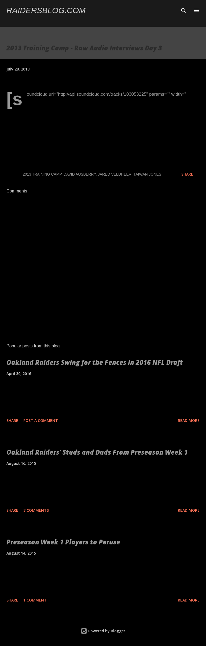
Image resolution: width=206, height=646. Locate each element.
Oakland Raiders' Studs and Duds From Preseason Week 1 (97, 452)
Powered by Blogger (103, 630)
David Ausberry (80, 174)
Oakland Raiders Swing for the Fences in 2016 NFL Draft (94, 362)
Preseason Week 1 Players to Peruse (63, 541)
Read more (189, 420)
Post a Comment (40, 420)
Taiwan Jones (147, 174)
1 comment (35, 600)
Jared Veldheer (114, 174)
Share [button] (187, 174)
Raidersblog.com (46, 10)
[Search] (183, 9)
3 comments (36, 510)
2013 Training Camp (42, 174)
